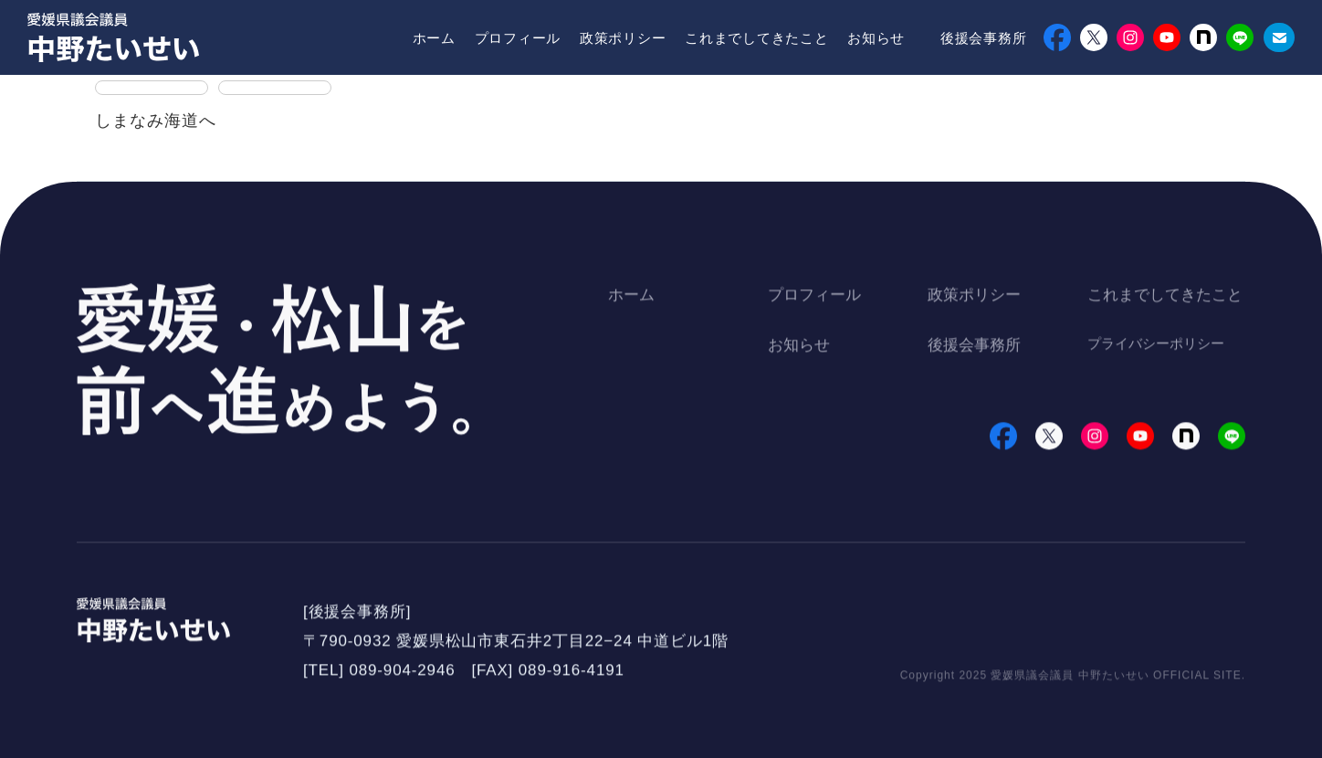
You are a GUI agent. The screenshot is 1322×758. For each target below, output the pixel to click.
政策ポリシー (623, 38)
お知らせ (878, 38)
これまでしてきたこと (757, 38)
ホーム (434, 38)
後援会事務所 (983, 38)
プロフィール (518, 38)
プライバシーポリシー (1155, 345)
